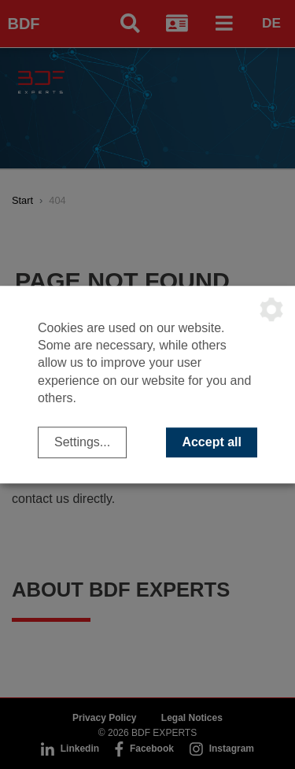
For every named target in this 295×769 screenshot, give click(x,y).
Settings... (82, 442)
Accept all (212, 442)
